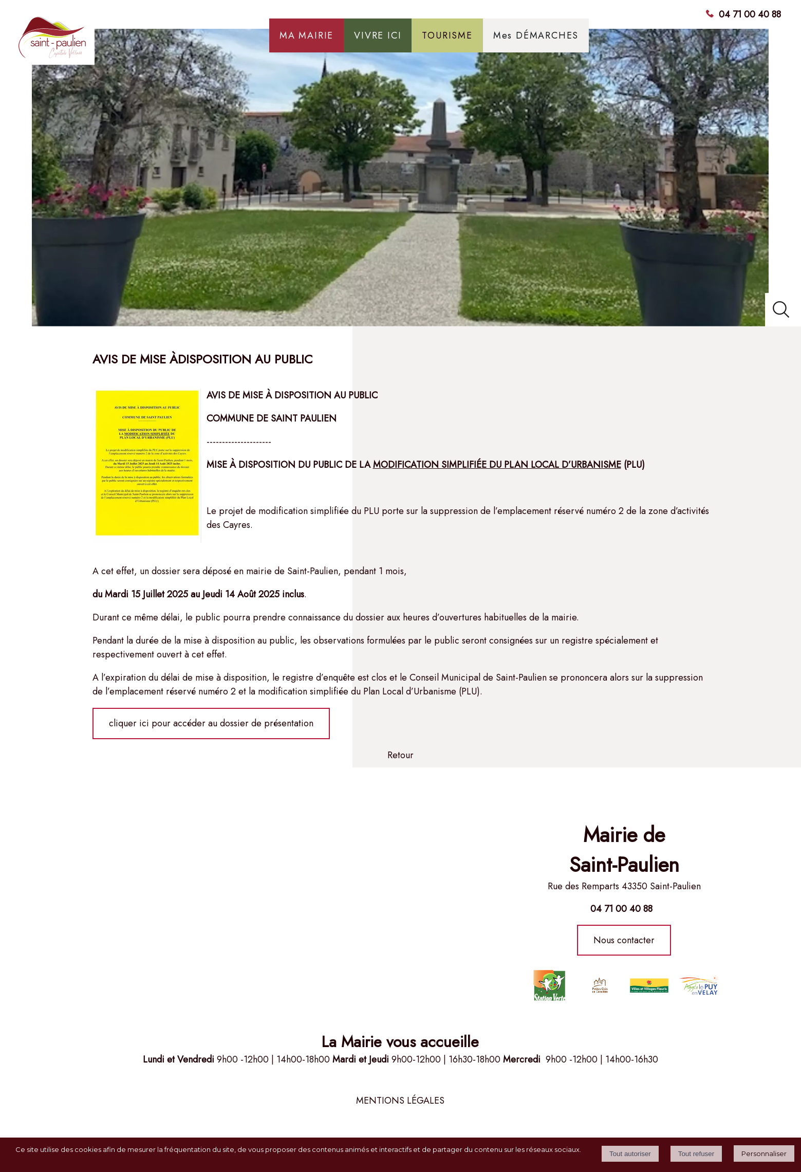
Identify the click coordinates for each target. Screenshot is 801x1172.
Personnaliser (764, 1153)
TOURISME (447, 35)
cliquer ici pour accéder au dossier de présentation (211, 723)
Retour (400, 755)
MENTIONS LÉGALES (400, 1100)
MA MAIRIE (306, 35)
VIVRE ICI (377, 35)
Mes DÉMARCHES (536, 35)
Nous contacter (624, 940)
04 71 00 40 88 (750, 14)
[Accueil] (94, 40)
